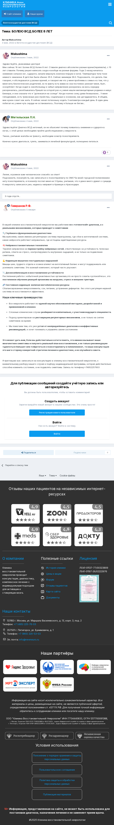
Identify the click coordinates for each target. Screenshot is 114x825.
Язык (42, 475)
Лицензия (88, 558)
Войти (57, 433)
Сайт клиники (14, 14)
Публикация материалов (57, 794)
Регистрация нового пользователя (57, 412)
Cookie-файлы (67, 475)
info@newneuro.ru (29, 639)
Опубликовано (25, 57)
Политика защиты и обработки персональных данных (57, 782)
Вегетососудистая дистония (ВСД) (34, 42)
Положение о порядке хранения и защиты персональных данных (57, 757)
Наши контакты (16, 611)
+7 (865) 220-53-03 (29, 633)
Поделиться (28, 452)
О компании (13, 558)
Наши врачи (36, 14)
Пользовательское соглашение (57, 769)
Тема (53, 475)
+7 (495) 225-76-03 (25, 624)
